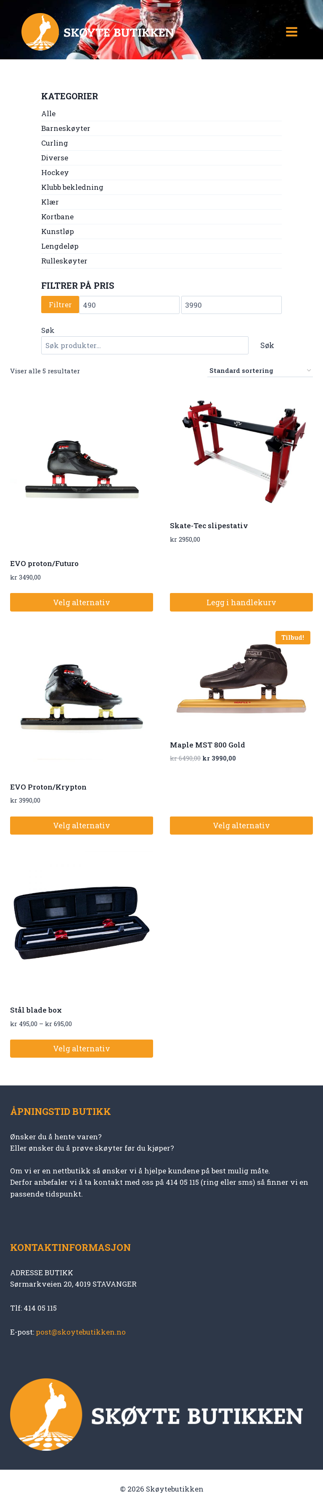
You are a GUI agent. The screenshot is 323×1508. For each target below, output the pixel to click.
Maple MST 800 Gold (207, 745)
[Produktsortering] (260, 370)
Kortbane (57, 216)
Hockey (55, 172)
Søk (48, 330)
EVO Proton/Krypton (48, 787)
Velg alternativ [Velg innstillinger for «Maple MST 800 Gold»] (241, 825)
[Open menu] (291, 31)
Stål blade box (36, 1010)
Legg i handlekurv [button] (241, 602)
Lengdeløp (60, 246)
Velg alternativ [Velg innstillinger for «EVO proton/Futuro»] (81, 602)
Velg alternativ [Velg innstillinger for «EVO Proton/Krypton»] (81, 825)
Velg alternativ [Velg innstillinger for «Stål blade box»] (81, 1048)
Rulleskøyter (64, 261)
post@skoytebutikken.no (81, 1332)
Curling (54, 143)
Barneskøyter (65, 128)
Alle (48, 113)
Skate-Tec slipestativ (209, 525)
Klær (50, 202)
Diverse (54, 157)
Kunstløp (57, 231)
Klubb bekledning (72, 187)
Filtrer (60, 304)
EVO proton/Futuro (44, 563)
